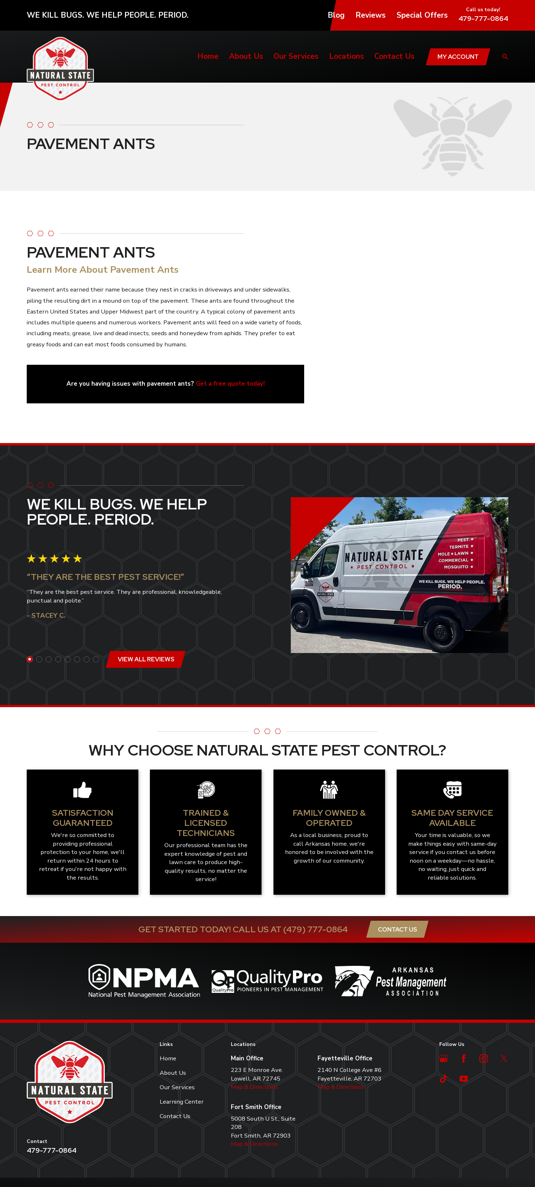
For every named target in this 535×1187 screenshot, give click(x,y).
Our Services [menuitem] (295, 56)
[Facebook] (464, 1058)
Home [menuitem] (208, 56)
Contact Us (397, 929)
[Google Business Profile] (443, 1058)
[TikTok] (443, 1078)
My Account (458, 57)
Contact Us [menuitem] (394, 56)
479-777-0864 (483, 18)
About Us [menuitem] (246, 56)
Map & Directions (254, 1087)
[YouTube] (464, 1078)
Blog (336, 15)
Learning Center (182, 1102)
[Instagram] (483, 1058)
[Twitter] (504, 1058)
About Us (173, 1073)
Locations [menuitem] (346, 56)
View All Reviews (141, 659)
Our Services (177, 1087)
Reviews (370, 15)
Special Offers (422, 15)
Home (168, 1058)
